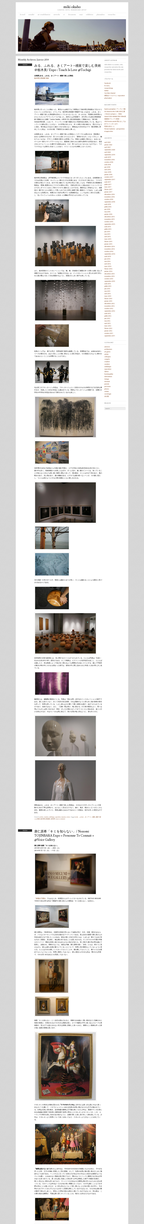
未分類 (106, 396)
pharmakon (101, 15)
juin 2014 (107, 259)
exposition (58, 817)
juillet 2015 (107, 229)
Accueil (22, 15)
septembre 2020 (109, 150)
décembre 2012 (109, 303)
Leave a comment (60, 819)
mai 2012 (107, 321)
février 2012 (108, 328)
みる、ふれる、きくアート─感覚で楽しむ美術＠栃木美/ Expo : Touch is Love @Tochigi (67, 68)
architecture (108, 349)
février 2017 (108, 189)
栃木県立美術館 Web (41, 78)
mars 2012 (107, 326)
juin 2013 (107, 289)
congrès (107, 359)
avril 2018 (107, 169)
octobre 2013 (108, 279)
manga (106, 379)
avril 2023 (107, 142)
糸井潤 (53, 819)
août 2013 (107, 284)
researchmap (108, 88)
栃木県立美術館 (45, 819)
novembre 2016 (109, 197)
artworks (57, 15)
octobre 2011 (108, 333)
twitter (106, 90)
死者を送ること (109, 126)
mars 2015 (107, 239)
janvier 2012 (108, 331)
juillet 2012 (107, 316)
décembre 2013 (109, 274)
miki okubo (72, 7)
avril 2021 (107, 147)
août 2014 (107, 256)
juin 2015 (107, 231)
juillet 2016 (107, 207)
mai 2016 (107, 212)
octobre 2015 (108, 222)
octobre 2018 (108, 162)
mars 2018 (107, 172)
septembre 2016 (109, 202)
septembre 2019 (109, 155)
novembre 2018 (109, 159)
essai (81, 15)
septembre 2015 (109, 224)
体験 (93, 817)
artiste (41, 817)
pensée (106, 384)
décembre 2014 (109, 246)
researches (111, 15)
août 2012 (107, 313)
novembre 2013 (109, 276)
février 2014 (108, 269)
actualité (31, 15)
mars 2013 (107, 296)
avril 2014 (107, 264)
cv (64, 15)
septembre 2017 (109, 179)
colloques (107, 357)
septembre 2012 (109, 311)
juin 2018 (107, 167)
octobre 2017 (108, 177)
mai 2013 (107, 291)
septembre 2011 (109, 336)
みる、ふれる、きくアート (83, 817)
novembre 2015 (109, 219)
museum (63, 817)
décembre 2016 (109, 194)
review (68, 817)
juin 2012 (107, 318)
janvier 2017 (108, 192)
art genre (107, 352)
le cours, (107, 86)
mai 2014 (107, 261)
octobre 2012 (108, 308)
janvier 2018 (108, 174)
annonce (107, 347)
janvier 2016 (108, 214)
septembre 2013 (109, 281)
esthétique (51, 817)
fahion (106, 371)
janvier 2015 (108, 244)
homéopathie (108, 374)
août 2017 (107, 182)
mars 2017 (107, 187)
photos (106, 389)
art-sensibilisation (44, 15)
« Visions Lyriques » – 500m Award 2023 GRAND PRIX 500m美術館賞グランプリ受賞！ (115, 116)
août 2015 (107, 226)
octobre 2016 (108, 199)
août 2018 (107, 164)
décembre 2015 (109, 217)
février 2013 (108, 298)
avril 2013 (107, 293)
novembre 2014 (109, 249)
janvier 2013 (108, 301)
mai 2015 (107, 234)
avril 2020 (107, 152)
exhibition (89, 15)
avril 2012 (107, 323)
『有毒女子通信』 (40, 898)
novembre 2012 (109, 306)
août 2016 (107, 204)
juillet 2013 (107, 286)
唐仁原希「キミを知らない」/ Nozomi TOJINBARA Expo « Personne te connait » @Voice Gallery (64, 835)
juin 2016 (107, 209)
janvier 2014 (108, 271)
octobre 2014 (108, 251)
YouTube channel (109, 93)
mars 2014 (107, 266)
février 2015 (108, 241)
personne (107, 386)
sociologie (107, 394)
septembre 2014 (109, 254)
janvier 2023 (108, 145)
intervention (108, 376)
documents (72, 15)
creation (46, 817)
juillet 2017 (107, 184)
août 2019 (107, 157)
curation (107, 364)
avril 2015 (107, 236)
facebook (107, 83)
